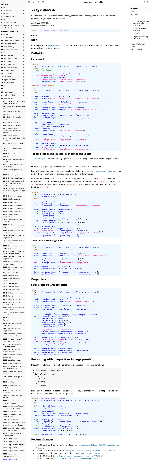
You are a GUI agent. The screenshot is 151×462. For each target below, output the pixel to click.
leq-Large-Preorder (49, 81)
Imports (36, 35)
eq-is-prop (52, 222)
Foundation (6, 61)
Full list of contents (8, 23)
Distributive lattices (12, 272)
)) (84, 222)
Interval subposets (12, 411)
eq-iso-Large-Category (46, 221)
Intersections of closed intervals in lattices (13, 402)
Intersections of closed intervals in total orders (13, 407)
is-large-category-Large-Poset (47, 313)
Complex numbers (8, 44)
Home (4, 7)
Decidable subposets (12, 205)
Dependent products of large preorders (13, 263)
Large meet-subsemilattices (9, 455)
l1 (38, 124)
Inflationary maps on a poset (13, 372)
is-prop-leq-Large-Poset (45, 113)
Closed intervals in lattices (12, 150)
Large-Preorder (69, 74)
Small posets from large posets (139, 29)
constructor (39, 68)
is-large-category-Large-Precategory (52, 315)
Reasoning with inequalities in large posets (138, 44)
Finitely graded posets (13, 293)
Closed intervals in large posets (13, 144)
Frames (8, 296)
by (83, 434)
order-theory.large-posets (50, 31)
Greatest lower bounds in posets (13, 314)
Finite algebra (7, 55)
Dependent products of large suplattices (13, 268)
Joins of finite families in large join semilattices (14, 429)
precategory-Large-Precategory (49, 309)
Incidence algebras (12, 363)
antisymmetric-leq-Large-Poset (49, 76)
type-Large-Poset (41, 96)
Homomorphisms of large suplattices (12, 340)
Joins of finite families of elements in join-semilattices (14, 424)
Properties (134, 33)
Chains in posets (11, 122)
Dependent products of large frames (13, 236)
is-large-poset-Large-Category (47, 202)
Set (65, 266)
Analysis (4, 35)
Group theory (7, 77)
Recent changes (136, 49)
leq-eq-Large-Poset (42, 123)
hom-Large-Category (48, 217)
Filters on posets (11, 275)
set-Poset (57, 268)
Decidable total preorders (10, 215)
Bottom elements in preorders (12, 118)
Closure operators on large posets (13, 171)
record (35, 64)
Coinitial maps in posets (14, 178)
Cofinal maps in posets (13, 175)
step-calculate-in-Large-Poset (56, 408)
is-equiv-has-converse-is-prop (49, 318)
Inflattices (9, 382)
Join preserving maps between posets (13, 415)
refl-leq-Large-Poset (43, 134)
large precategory (99, 171)
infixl (37, 406)
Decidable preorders (12, 202)
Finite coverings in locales (12, 279)
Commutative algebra (10, 41)
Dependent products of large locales (13, 247)
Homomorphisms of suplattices (12, 356)
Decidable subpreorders (14, 208)
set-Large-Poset (41, 266)
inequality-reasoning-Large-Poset (54, 398)
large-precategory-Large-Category (86, 206)
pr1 (35, 261)
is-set (74, 272)
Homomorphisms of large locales (12, 329)
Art (3, 19)
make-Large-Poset (43, 70)
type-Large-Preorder (50, 79)
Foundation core (8, 64)
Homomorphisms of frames (12, 319)
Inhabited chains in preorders (12, 391)
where (65, 31)
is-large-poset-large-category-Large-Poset (53, 348)
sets (72, 166)
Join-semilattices (11, 420)
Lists (4, 86)
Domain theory (7, 47)
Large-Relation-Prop (65, 102)
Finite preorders (11, 287)
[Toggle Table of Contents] (29, 2)
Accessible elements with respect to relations (14, 102)
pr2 (35, 263)
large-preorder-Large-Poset (48, 74)
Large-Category (45, 196)
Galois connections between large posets (12, 303)
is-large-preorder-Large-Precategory (52, 206)
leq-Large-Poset (41, 108)
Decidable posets (11, 199)
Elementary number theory (9, 51)
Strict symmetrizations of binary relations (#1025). (80, 456)
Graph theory (7, 73)
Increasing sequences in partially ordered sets (14, 367)
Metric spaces (7, 92)
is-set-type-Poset (70, 274)
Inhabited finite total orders (12, 397)
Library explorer (7, 16)
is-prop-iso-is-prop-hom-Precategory (56, 322)
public (51, 85)
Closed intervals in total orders (13, 160)
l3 (38, 425)
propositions (82, 166)
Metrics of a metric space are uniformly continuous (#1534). (88, 450)
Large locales (10, 448)
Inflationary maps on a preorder (13, 378)
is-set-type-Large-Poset (45, 272)
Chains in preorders (12, 125)
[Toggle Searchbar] (38, 2)
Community (6, 10)
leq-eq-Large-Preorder (46, 130)
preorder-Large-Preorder (66, 255)
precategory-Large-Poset (45, 305)
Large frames (10, 439)
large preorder (54, 45)
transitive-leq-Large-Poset (46, 143)
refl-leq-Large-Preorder (46, 140)
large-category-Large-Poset (46, 337)
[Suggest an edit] (147, 2)
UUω (93, 66)
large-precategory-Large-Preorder (51, 301)
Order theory (7, 98)
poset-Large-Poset (42, 259)
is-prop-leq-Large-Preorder (48, 119)
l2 (40, 421)
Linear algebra (7, 83)
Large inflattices (11, 442)
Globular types (7, 70)
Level (52, 66)
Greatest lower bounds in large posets (13, 308)
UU (66, 96)
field (36, 72)
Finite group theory (9, 58)
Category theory (7, 38)
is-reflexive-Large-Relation (48, 136)
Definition (134, 15)
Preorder (72, 253)
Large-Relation (57, 108)
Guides (4, 13)
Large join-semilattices (13, 445)
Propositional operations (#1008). (88, 453)
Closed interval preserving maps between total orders (14, 138)
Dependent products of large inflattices (13, 242)
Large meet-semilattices (14, 451)
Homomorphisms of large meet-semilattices (12, 335)
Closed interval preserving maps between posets (12, 130)
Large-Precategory (72, 298)
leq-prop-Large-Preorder (66, 104)
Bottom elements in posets (12, 113)
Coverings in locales (12, 196)
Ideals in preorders (12, 360)
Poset (68, 259)
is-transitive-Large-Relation (49, 145)
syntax (37, 434)
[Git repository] (144, 2)
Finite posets (10, 284)
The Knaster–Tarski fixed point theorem (14, 434)
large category (39, 158)
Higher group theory (9, 80)
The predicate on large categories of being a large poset (141, 23)
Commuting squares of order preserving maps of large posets (14, 190)
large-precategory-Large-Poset (47, 298)
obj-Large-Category (48, 215)
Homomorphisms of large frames (12, 324)
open (34, 85)
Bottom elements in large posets (14, 107)
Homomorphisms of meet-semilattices (12, 345)
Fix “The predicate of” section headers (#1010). (77, 458)
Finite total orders (11, 290)
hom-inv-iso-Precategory (52, 333)
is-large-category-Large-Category (49, 343)
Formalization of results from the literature (10, 27)
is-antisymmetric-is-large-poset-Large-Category (55, 209)
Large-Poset (39, 66)
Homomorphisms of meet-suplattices (12, 350)
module (35, 31)
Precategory (77, 305)
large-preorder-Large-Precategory (51, 232)
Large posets (10, 459)
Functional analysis (9, 67)
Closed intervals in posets (12, 155)
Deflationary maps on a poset (13, 226)
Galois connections (12, 299)
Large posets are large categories (140, 38)
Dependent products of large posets (13, 257)
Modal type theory (8, 95)
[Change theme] (33, 2)
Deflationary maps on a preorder (13, 231)
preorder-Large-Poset (43, 253)
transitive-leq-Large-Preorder (49, 149)
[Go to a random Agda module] (43, 2)
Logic (4, 89)
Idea (132, 11)
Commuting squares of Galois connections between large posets (13, 183)
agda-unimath (93, 2)
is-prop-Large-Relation (46, 115)
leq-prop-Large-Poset (43, 102)
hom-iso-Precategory (50, 332)
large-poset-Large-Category (46, 226)
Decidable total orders (13, 211)
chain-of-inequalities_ (52, 406)
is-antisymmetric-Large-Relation (52, 77)
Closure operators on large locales (13, 165)
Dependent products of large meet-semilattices (13, 252)
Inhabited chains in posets (12, 386)
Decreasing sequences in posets (13, 221)
